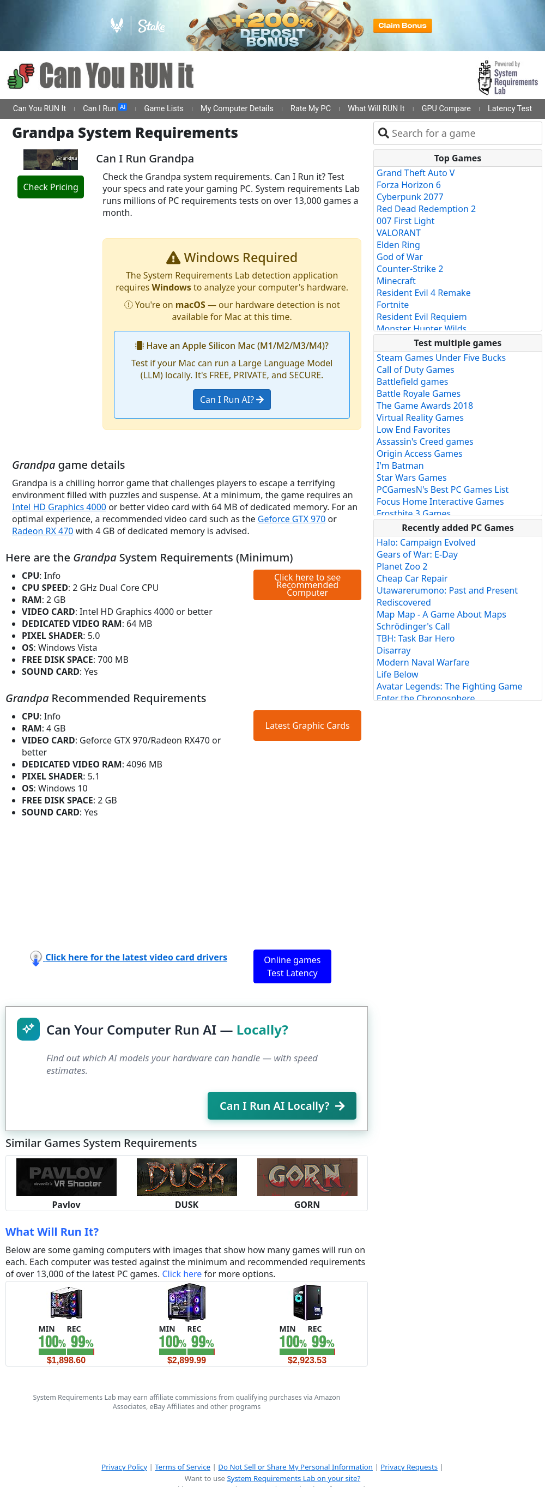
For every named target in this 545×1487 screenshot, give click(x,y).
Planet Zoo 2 (402, 566)
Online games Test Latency (292, 966)
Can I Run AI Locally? (282, 1105)
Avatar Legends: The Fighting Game (450, 686)
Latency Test (510, 108)
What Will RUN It (376, 108)
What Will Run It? (52, 1231)
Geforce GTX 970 (292, 519)
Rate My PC (310, 108)
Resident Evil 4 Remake (424, 293)
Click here (182, 1274)
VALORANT (399, 233)
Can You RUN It (39, 108)
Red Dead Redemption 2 (426, 209)
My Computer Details (237, 108)
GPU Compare (446, 108)
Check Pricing (50, 187)
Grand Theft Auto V (416, 173)
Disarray (393, 650)
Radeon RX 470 (42, 531)
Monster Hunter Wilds (422, 329)
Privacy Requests (409, 1467)
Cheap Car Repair (412, 578)
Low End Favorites (414, 430)
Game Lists (164, 108)
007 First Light (405, 221)
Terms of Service (182, 1467)
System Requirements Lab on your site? (293, 1478)
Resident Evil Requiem (422, 317)
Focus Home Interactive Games (440, 501)
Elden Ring (398, 245)
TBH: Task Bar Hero (416, 638)
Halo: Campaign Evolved (426, 542)
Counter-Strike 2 (410, 269)
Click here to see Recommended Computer (307, 585)
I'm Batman (400, 466)
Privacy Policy (124, 1467)
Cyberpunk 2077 (410, 197)
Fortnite (393, 305)
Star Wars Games (412, 477)
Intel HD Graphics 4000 (59, 507)
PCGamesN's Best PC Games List (442, 489)
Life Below (398, 674)
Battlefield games (412, 382)
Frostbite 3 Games (414, 513)
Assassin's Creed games (425, 442)
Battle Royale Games (419, 394)
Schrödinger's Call (413, 626)
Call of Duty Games (416, 370)
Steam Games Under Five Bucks (441, 358)
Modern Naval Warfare (423, 662)
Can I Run (105, 108)
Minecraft (396, 281)
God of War (400, 257)
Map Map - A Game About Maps (441, 614)
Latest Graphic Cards (307, 726)
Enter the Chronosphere (426, 698)
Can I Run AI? (232, 400)
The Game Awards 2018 (425, 406)
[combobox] (464, 133)
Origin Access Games (420, 454)
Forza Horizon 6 (409, 185)
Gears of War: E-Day (417, 554)
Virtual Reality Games (420, 418)
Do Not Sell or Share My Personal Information (295, 1467)
